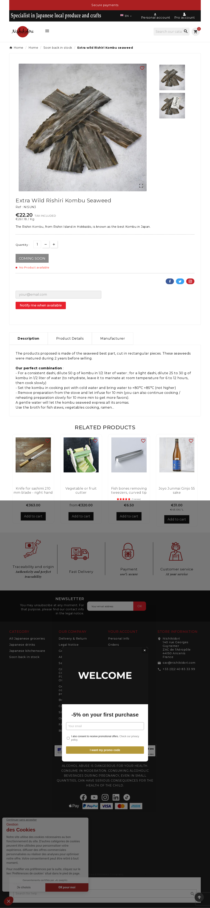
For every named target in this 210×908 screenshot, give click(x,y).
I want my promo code (105, 499)
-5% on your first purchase (105, 464)
